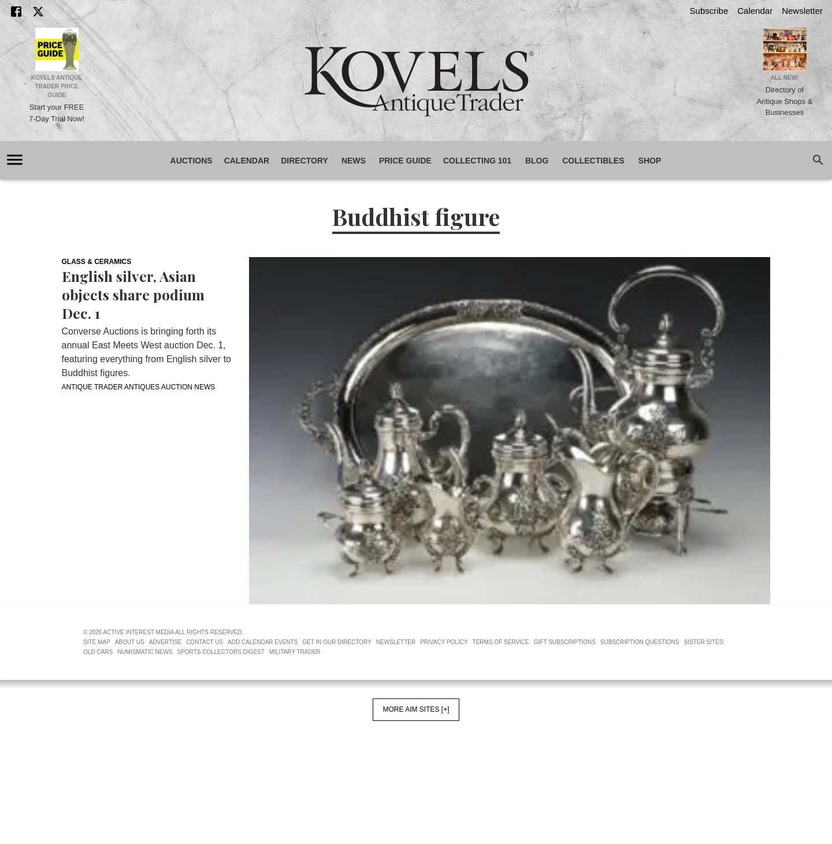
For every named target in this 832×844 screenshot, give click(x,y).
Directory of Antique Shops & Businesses (785, 101)
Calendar (754, 11)
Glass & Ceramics (97, 262)
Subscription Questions (639, 642)
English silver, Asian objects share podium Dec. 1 (133, 294)
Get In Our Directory (336, 642)
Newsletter (802, 11)
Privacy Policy (443, 642)
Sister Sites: (704, 642)
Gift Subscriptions (565, 642)
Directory (304, 161)
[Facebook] (16, 11)
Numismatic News (144, 652)
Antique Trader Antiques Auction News (139, 387)
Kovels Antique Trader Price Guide (57, 86)
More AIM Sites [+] (415, 709)
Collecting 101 (477, 161)
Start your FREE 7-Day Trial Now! (56, 113)
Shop (650, 161)
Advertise (165, 642)
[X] (38, 11)
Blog (536, 161)
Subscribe (709, 11)
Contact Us (204, 642)
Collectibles (593, 161)
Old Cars (98, 652)
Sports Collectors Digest (221, 652)
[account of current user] (14, 159)
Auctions (191, 161)
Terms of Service (501, 642)
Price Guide (405, 161)
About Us (129, 642)
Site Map (96, 642)
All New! (785, 78)
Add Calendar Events (263, 642)
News (353, 161)
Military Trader (295, 652)
